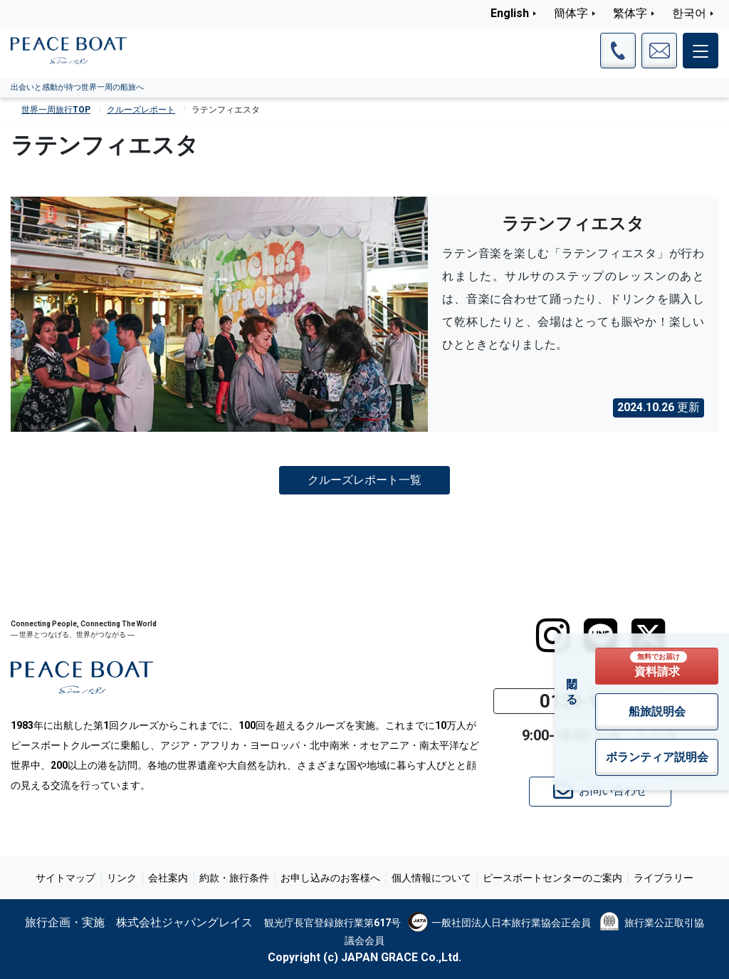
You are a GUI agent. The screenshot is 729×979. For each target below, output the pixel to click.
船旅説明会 (657, 711)
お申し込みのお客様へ (330, 878)
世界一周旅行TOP (55, 110)
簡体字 (571, 13)
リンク (122, 878)
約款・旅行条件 (234, 878)
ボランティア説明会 (657, 757)
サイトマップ (65, 878)
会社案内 (168, 878)
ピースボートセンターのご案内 (552, 878)
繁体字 (630, 13)
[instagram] (553, 635)
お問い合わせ (600, 792)
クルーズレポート (141, 110)
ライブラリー (663, 878)
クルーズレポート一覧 (364, 480)
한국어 (689, 13)
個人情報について (431, 878)
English (510, 13)
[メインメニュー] (700, 50)
